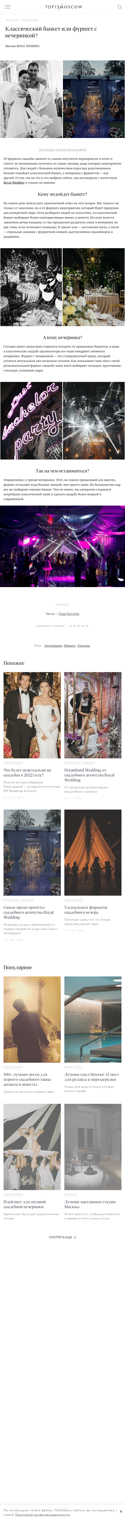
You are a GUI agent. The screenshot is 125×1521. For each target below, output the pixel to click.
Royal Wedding (14, 182)
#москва (83, 645)
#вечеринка (53, 645)
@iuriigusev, (47, 149)
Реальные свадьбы (79, 763)
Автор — (62, 614)
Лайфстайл (73, 1067)
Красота (70, 1195)
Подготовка (13, 763)
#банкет (70, 645)
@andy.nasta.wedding (71, 149)
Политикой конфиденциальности (42, 1515)
